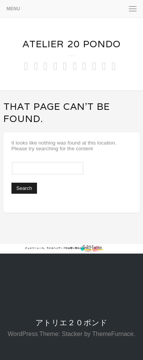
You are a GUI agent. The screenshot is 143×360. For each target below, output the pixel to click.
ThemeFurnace (113, 334)
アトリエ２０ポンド (71, 323)
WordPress (23, 334)
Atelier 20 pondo (71, 44)
